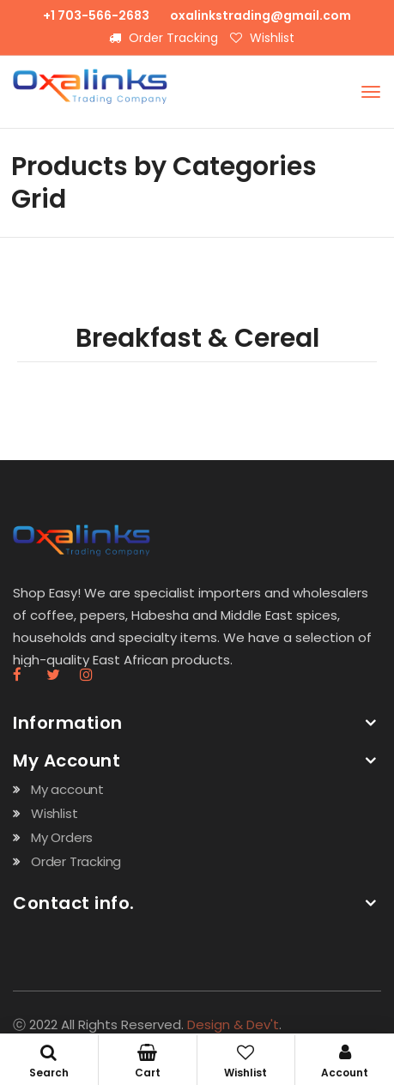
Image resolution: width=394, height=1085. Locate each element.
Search (49, 1062)
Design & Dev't (233, 1024)
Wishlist (262, 37)
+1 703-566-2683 (96, 15)
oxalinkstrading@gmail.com (260, 15)
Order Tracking (163, 37)
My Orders (62, 837)
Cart (147, 1062)
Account (344, 1062)
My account (67, 789)
